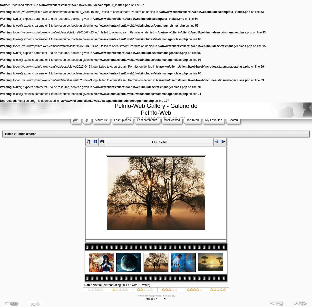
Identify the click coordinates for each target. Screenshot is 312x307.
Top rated (192, 120)
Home (9, 134)
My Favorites (213, 120)
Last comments (147, 120)
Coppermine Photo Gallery (162, 296)
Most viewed (172, 120)
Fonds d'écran (27, 134)
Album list (101, 120)
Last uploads (122, 120)
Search (233, 120)
